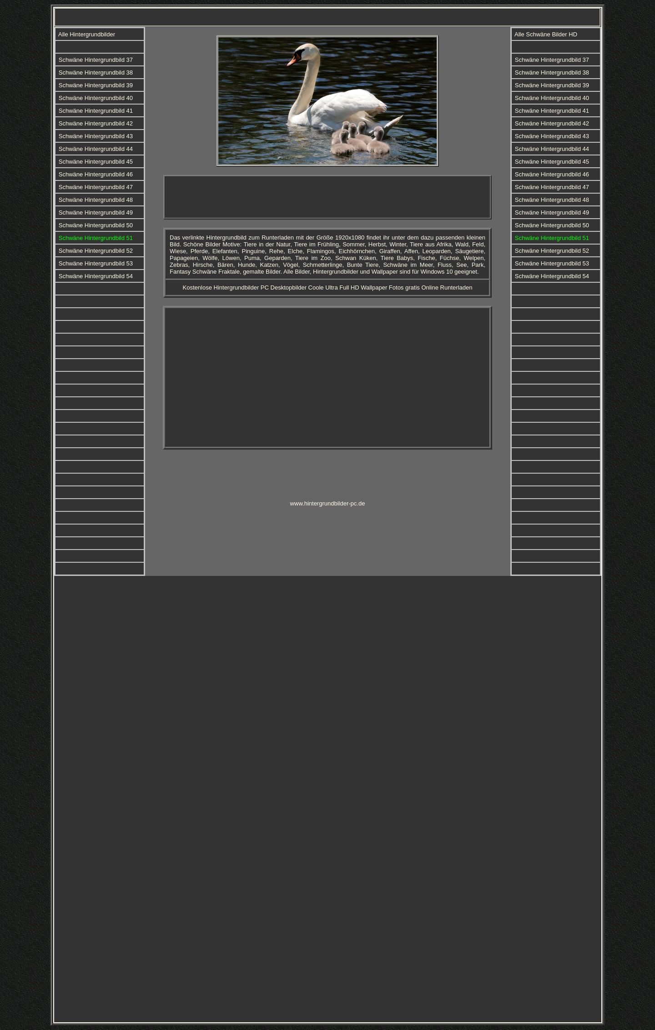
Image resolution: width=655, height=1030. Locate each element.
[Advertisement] (327, 197)
